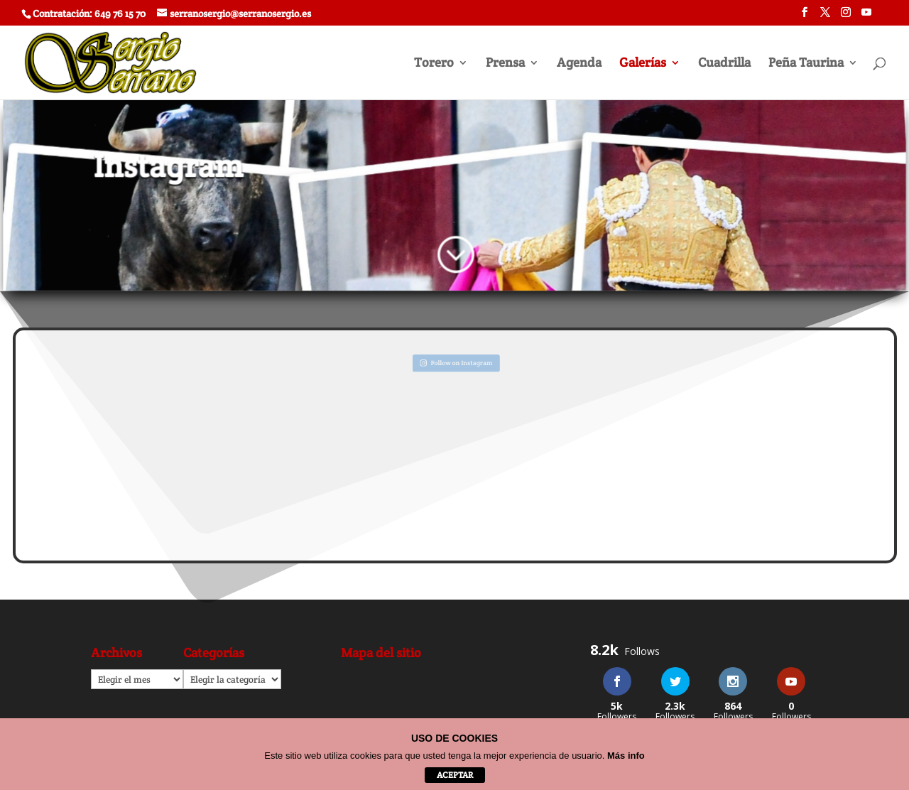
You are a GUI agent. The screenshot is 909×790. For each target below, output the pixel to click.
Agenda (579, 64)
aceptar (455, 774)
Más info (626, 755)
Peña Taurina (806, 64)
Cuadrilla (724, 64)
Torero (434, 64)
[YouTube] (866, 16)
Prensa (505, 64)
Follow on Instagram (455, 362)
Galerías (642, 64)
